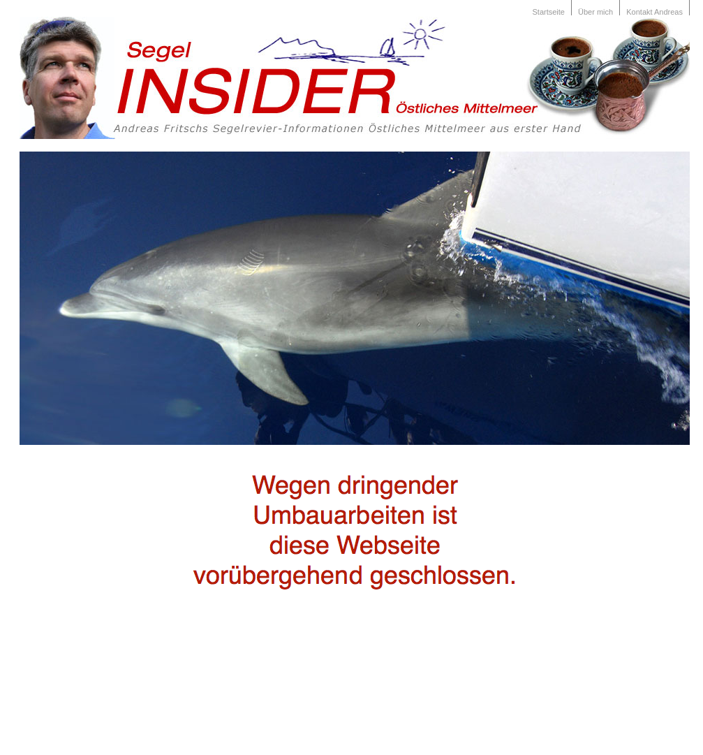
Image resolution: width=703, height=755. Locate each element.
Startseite (549, 12)
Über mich (595, 12)
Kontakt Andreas (654, 12)
